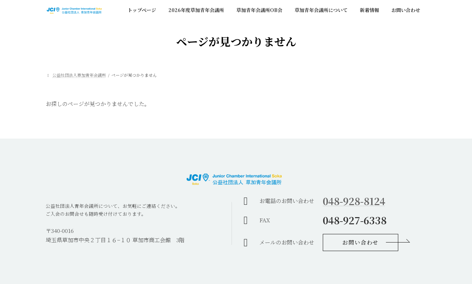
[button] (360, 242)
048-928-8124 (354, 201)
